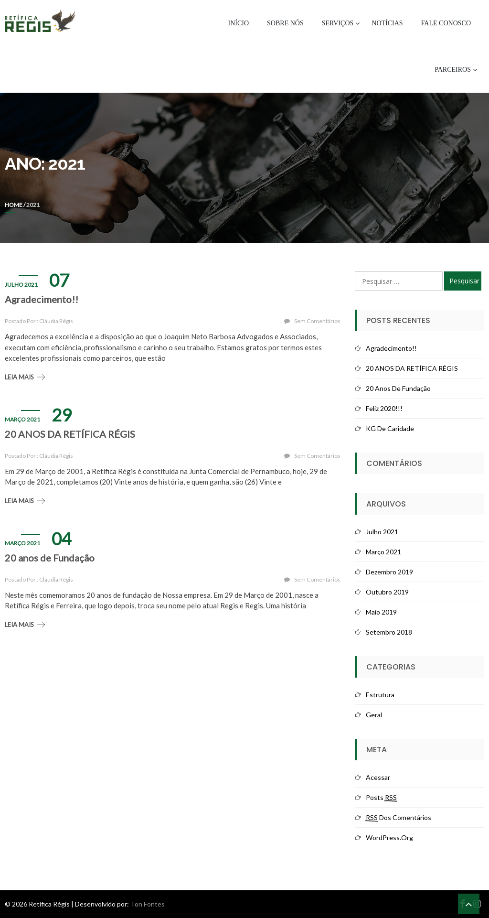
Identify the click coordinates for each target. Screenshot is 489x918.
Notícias (387, 23)
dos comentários (398, 817)
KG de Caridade (390, 428)
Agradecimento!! (41, 299)
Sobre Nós (285, 23)
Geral (374, 715)
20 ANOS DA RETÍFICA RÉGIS (70, 434)
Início (238, 23)
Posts (381, 797)
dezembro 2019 (389, 572)
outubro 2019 (387, 592)
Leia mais (19, 377)
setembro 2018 (389, 632)
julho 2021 (382, 532)
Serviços (338, 23)
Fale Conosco (446, 23)
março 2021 (383, 552)
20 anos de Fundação (50, 557)
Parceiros (453, 69)
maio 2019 (381, 612)
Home (13, 204)
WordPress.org (389, 837)
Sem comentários (317, 320)
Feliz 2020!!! (384, 408)
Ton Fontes (147, 904)
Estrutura (380, 695)
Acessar (378, 777)
